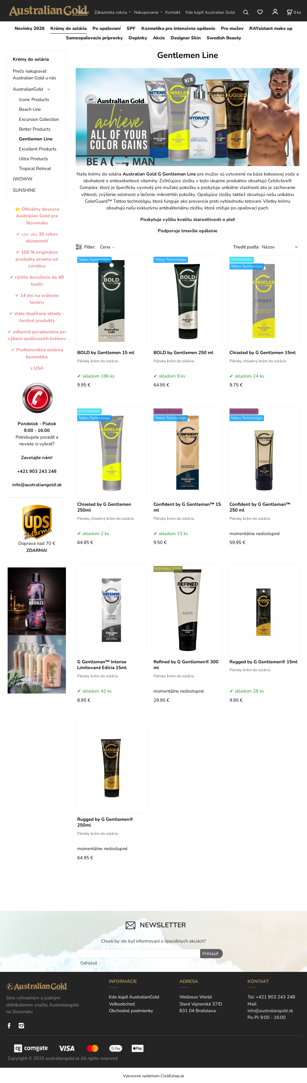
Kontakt (172, 12)
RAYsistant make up (270, 28)
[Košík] (294, 12)
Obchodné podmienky (131, 1010)
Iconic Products (34, 99)
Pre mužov (232, 28)
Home (83, 12)
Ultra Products (33, 159)
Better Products (34, 129)
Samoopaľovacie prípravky (94, 38)
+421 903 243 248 (275, 996)
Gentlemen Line (35, 139)
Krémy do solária (68, 28)
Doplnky (137, 38)
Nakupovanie (146, 12)
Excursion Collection (39, 119)
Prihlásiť (210, 954)
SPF (131, 28)
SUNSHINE (24, 190)
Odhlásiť (88, 962)
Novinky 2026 (30, 28)
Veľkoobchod (122, 1003)
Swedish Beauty (224, 38)
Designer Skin (186, 38)
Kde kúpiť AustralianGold (134, 996)
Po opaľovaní (106, 28)
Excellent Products (37, 149)
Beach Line (30, 109)
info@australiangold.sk (37, 485)
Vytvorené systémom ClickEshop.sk (153, 1075)
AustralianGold (28, 89)
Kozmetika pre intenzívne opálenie (178, 28)
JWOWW (22, 179)
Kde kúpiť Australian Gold (210, 12)
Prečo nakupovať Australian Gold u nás (34, 74)
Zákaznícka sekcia (110, 12)
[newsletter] (138, 953)
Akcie (159, 38)
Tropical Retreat (35, 168)
